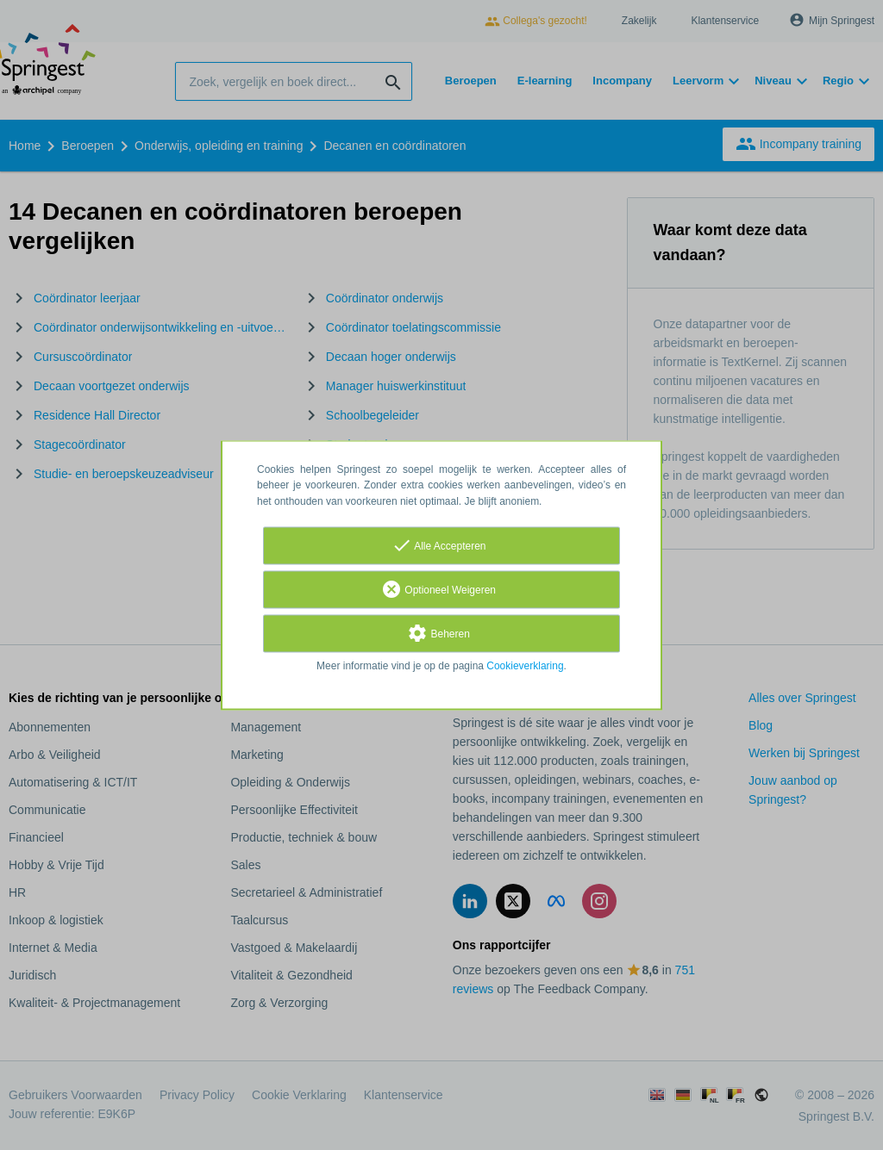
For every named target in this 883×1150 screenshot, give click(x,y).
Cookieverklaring (524, 666)
